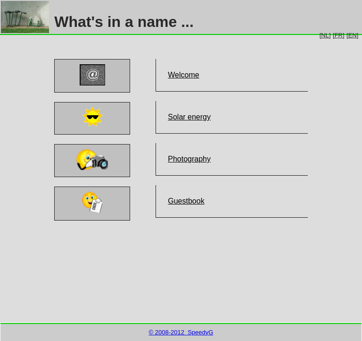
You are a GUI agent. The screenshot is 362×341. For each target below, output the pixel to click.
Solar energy (189, 117)
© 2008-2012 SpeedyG (181, 332)
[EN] (352, 35)
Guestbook (186, 201)
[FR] (339, 35)
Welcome (183, 75)
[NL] (325, 35)
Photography (189, 159)
